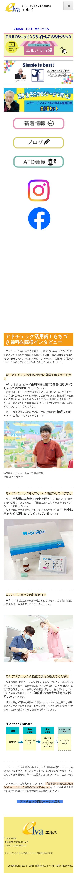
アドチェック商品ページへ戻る (41, 801)
